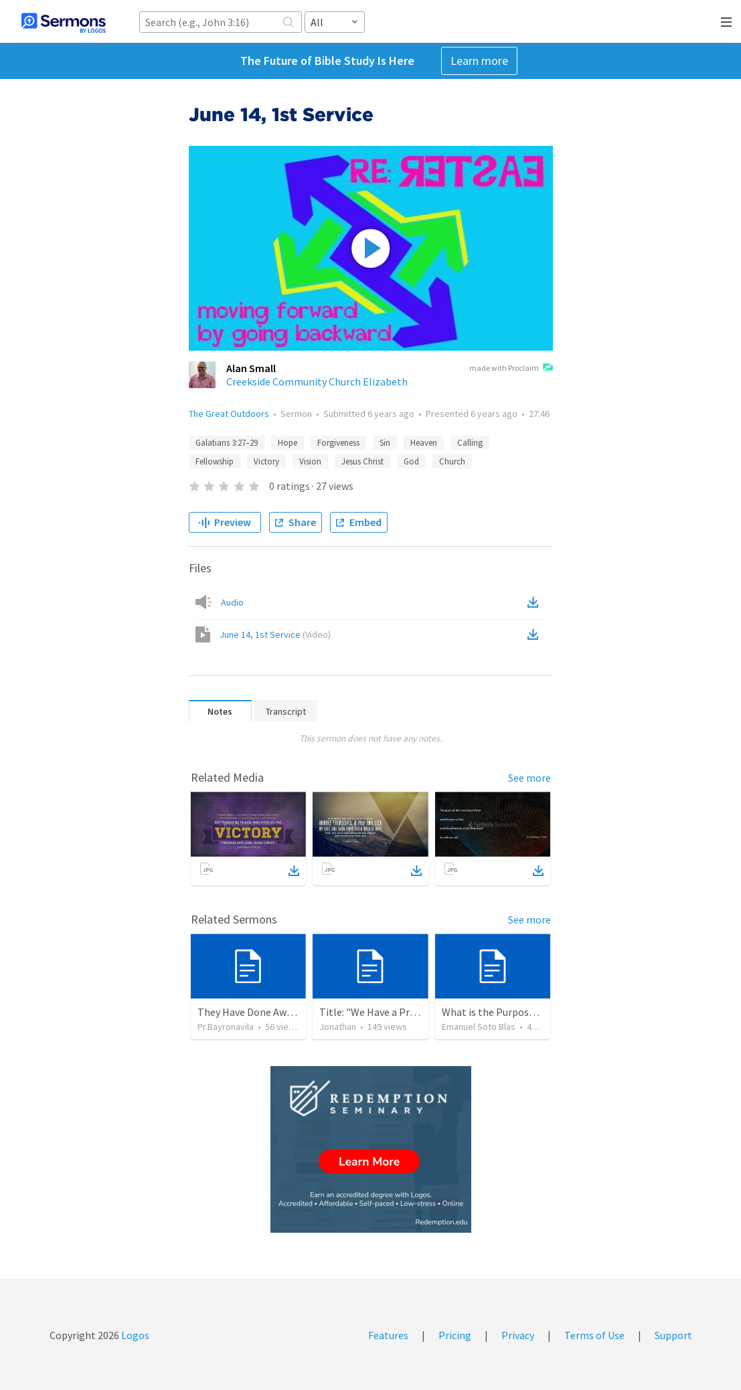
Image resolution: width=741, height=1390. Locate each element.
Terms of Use (594, 1335)
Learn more (479, 60)
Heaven (423, 442)
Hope (287, 442)
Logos (134, 1335)
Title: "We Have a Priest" (375, 1012)
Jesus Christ (362, 461)
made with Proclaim (511, 369)
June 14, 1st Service (275, 634)
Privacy (517, 1335)
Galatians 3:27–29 (226, 442)
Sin (385, 442)
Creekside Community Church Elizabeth (317, 381)
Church (452, 461)
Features (388, 1335)
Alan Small (251, 368)
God (411, 461)
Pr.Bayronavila (225, 1027)
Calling (470, 442)
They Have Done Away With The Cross (282, 1012)
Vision (310, 461)
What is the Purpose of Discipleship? (525, 1012)
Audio (232, 602)
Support (673, 1335)
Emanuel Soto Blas (478, 1027)
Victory (266, 461)
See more (529, 777)
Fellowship (214, 461)
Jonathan (337, 1027)
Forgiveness (338, 442)
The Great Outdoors (229, 414)
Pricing (454, 1335)
